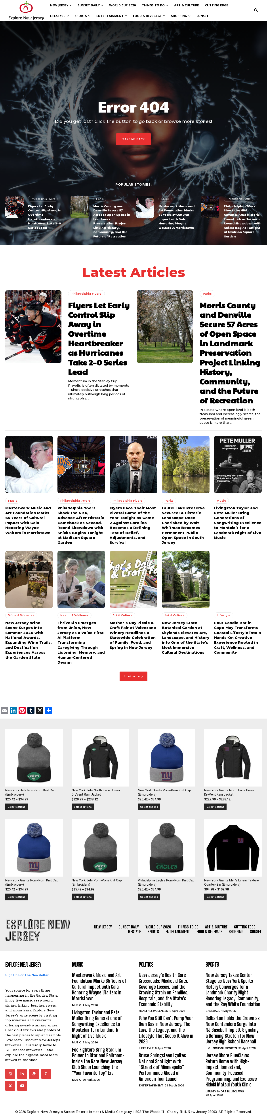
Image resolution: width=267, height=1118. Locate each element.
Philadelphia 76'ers (238, 198)
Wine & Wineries (21, 615)
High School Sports (221, 1048)
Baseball (213, 1011)
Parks (99, 198)
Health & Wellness (74, 615)
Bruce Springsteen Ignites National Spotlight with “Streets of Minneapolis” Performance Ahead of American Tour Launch (162, 1067)
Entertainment (151, 1085)
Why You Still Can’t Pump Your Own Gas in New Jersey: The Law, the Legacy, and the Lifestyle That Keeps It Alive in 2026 (166, 1030)
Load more (133, 676)
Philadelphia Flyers (43, 198)
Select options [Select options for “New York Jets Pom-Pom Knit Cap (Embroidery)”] (16, 807)
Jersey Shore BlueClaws (225, 1091)
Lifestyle (223, 615)
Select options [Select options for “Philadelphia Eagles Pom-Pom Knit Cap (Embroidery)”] (149, 897)
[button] (256, 10)
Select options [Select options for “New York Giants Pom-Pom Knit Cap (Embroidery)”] (149, 807)
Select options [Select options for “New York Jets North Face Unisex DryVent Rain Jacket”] (83, 807)
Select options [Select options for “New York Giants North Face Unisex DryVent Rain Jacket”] (215, 807)
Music (165, 198)
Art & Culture (122, 615)
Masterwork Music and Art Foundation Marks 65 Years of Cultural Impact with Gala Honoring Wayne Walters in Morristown (176, 217)
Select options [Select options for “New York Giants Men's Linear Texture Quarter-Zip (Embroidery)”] (215, 897)
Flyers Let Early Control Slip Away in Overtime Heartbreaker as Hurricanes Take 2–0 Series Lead (44, 217)
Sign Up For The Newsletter (27, 975)
